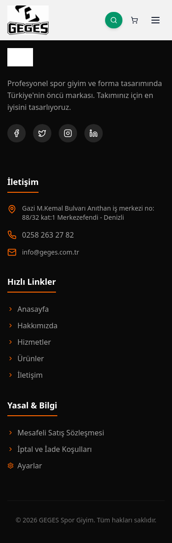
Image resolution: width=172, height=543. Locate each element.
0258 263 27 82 (48, 235)
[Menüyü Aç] (155, 20)
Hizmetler (29, 342)
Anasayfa (28, 309)
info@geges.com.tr (50, 252)
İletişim (25, 375)
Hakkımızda (32, 325)
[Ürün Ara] (113, 20)
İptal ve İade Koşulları (49, 449)
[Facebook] (16, 133)
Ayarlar (24, 466)
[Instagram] (68, 133)
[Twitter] (42, 133)
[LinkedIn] (93, 133)
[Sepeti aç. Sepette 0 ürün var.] (134, 20)
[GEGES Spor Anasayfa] (28, 20)
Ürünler (25, 358)
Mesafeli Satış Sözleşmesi (55, 433)
